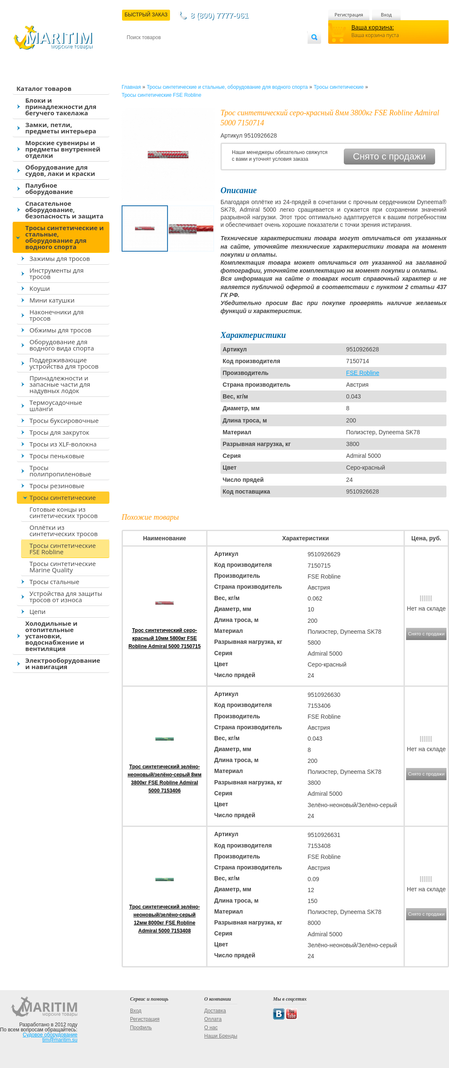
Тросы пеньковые (56, 456)
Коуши (39, 288)
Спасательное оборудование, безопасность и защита (64, 209)
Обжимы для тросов (60, 330)
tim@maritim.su (59, 1040)
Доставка (168, 51)
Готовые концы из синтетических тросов (63, 512)
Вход (386, 14)
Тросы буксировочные (63, 420)
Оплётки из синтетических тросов (63, 530)
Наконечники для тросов (56, 315)
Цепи (37, 611)
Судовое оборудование (50, 1035)
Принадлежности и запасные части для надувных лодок (59, 384)
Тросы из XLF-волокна (63, 444)
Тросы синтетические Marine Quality (62, 566)
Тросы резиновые (57, 485)
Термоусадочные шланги (55, 405)
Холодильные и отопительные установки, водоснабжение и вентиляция (54, 636)
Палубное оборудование (49, 188)
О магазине (227, 51)
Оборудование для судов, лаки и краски (60, 170)
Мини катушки (51, 300)
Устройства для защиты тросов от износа (65, 596)
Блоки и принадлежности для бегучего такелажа (60, 106)
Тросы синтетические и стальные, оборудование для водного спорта (64, 237)
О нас (211, 1028)
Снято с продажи (389, 156)
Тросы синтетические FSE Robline (62, 548)
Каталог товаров (44, 88)
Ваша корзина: (372, 27)
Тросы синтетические (62, 497)
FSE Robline (363, 372)
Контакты (136, 51)
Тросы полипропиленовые (60, 470)
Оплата (196, 51)
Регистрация (349, 14)
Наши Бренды (220, 1036)
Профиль (141, 1028)
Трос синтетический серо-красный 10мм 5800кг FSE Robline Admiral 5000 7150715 (164, 638)
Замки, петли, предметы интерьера (60, 127)
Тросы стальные (54, 581)
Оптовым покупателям (281, 51)
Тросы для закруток (59, 432)
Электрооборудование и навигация (62, 663)
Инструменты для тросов (56, 273)
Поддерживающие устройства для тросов (63, 363)
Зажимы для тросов (59, 258)
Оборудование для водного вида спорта (61, 344)
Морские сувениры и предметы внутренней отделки (63, 148)
